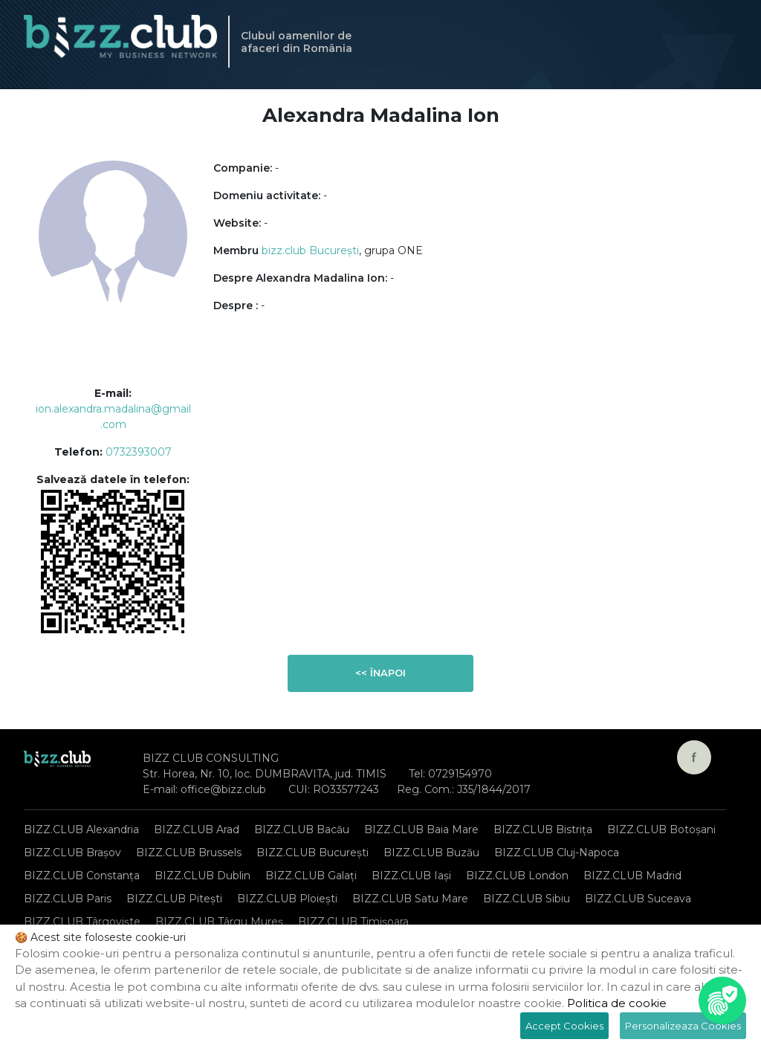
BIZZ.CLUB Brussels (189, 852)
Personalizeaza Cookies (683, 1026)
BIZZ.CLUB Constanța (82, 875)
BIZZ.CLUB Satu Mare (410, 898)
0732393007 (139, 452)
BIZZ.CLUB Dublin (202, 875)
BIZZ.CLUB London (517, 875)
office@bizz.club (223, 789)
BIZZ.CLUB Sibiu (526, 898)
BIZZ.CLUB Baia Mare (421, 829)
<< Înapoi (380, 673)
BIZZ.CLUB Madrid (632, 875)
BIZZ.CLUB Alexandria (81, 829)
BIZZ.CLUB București (312, 852)
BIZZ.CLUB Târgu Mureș (219, 921)
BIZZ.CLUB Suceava (638, 898)
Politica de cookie (617, 1003)
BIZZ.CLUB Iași (411, 875)
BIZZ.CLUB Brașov (72, 852)
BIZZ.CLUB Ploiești (287, 898)
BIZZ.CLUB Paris (67, 898)
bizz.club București (310, 250)
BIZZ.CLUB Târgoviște (82, 921)
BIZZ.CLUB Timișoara (353, 921)
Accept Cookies (564, 1026)
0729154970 (460, 773)
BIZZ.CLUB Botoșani (661, 829)
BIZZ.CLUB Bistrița (542, 829)
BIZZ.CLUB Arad (196, 829)
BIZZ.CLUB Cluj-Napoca (556, 852)
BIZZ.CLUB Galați (311, 875)
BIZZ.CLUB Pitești (174, 898)
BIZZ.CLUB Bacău (301, 829)
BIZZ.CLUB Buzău (431, 852)
